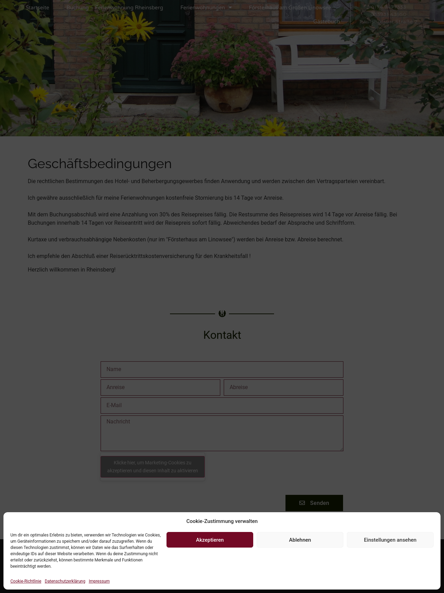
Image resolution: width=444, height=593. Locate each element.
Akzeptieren (210, 540)
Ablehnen (300, 540)
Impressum (99, 581)
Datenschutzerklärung (65, 581)
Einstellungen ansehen (390, 540)
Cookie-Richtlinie (25, 581)
